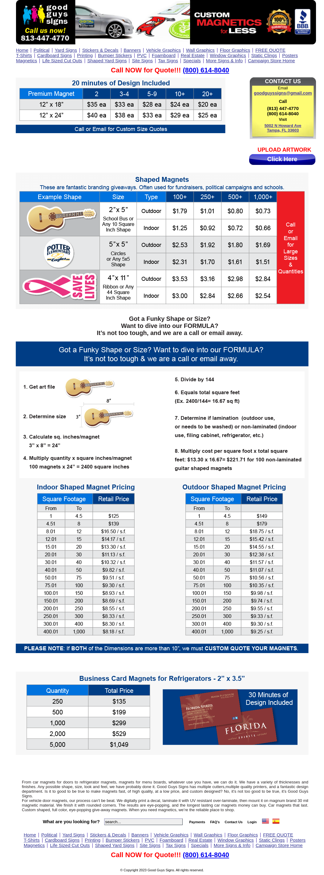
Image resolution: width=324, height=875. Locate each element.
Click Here (282, 159)
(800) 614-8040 (206, 70)
